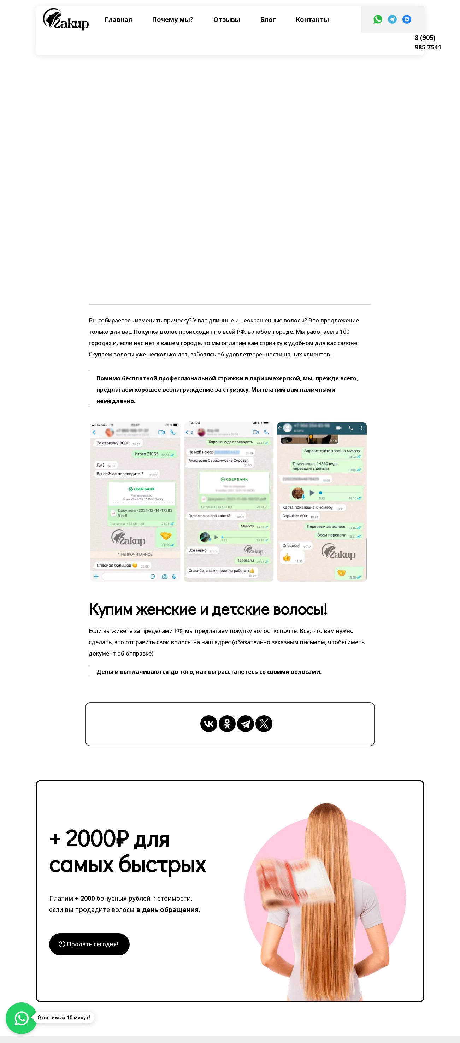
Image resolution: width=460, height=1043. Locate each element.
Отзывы (226, 19)
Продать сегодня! (94, 945)
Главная (118, 19)
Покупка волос (154, 332)
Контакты (312, 19)
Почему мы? (172, 19)
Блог (268, 19)
